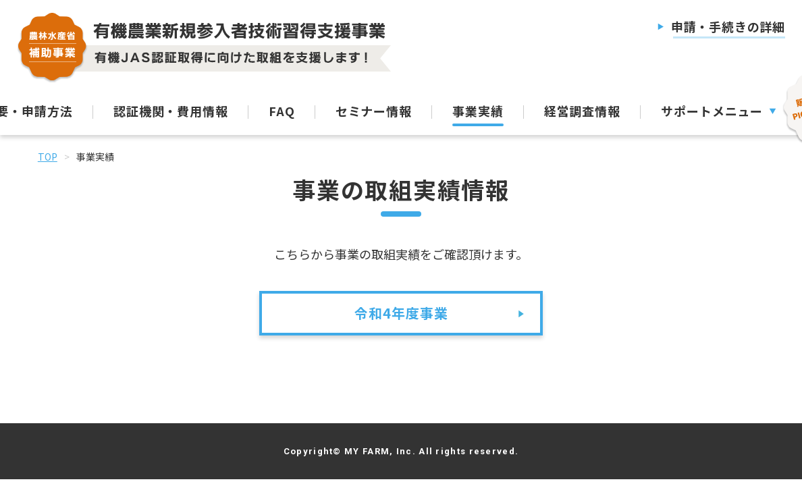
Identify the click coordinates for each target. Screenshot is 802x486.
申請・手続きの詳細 (728, 26)
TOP (47, 156)
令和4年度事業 (401, 313)
